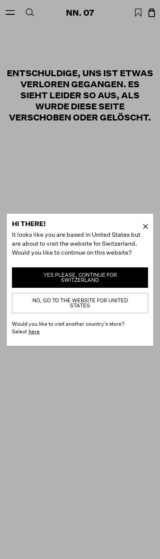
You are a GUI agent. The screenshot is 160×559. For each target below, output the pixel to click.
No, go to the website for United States (80, 303)
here (34, 331)
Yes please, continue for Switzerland (80, 277)
